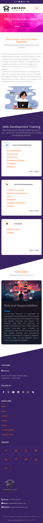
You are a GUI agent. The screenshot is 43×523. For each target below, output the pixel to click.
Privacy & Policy (7, 435)
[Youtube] (19, 2)
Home (17, 26)
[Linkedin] (21, 2)
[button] (36, 8)
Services (4, 416)
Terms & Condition (8, 430)
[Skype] (28, 2)
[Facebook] (14, 2)
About (3, 411)
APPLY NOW (34, 171)
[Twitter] (17, 2)
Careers (4, 421)
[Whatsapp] (26, 2)
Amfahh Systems (29, 520)
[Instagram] (23, 2)
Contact (4, 425)
